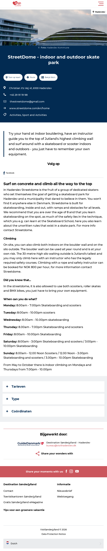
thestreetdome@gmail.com (27, 101)
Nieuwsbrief (64, 490)
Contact (8, 490)
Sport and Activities (34, 115)
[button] (69, 4)
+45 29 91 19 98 (19, 94)
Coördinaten (19, 411)
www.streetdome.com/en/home (29, 108)
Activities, (16, 115)
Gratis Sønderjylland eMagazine (23, 502)
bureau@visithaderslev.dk (61, 445)
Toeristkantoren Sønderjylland (22, 496)
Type (12, 399)
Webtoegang (65, 496)
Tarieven (15, 386)
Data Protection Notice (54, 534)
